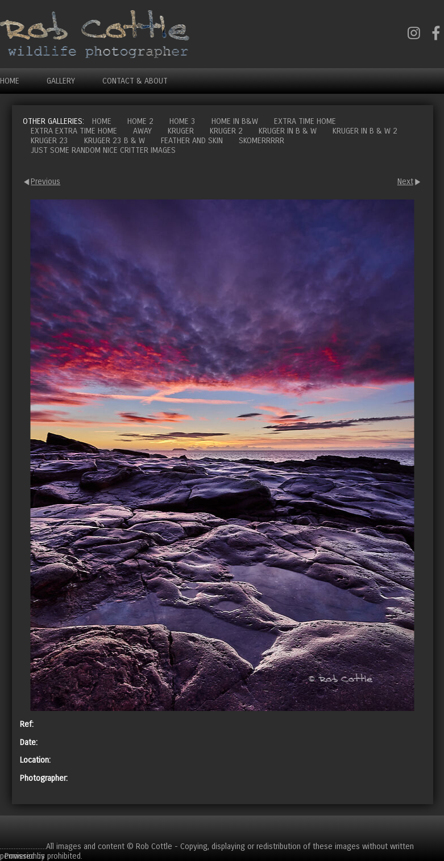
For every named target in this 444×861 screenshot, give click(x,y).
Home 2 (140, 121)
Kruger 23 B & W (114, 140)
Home (9, 81)
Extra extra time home (74, 131)
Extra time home (305, 121)
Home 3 (182, 121)
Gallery (61, 81)
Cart (435, 828)
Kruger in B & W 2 (365, 131)
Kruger (181, 131)
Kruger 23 (49, 140)
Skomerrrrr (261, 140)
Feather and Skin (192, 140)
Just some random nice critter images (103, 150)
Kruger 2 (226, 131)
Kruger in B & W (288, 131)
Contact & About (135, 81)
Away (142, 131)
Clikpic (58, 855)
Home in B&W (234, 121)
